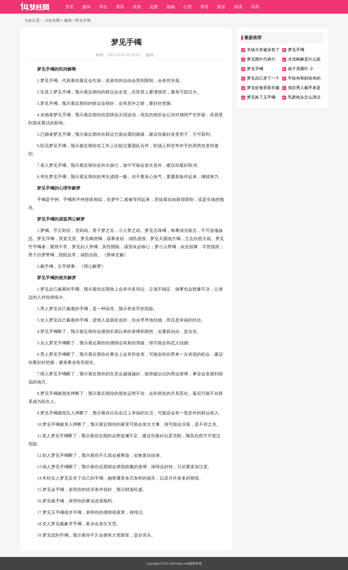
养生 (103, 7)
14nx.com (182, 563)
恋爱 (154, 7)
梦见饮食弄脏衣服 (263, 88)
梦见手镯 (296, 50)
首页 (70, 7)
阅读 (238, 7)
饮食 (137, 7)
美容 (120, 7)
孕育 (204, 7)
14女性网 (52, 21)
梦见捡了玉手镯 (261, 97)
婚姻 (171, 7)
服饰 (86, 7)
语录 (255, 7)
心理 (188, 7)
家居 (221, 7)
